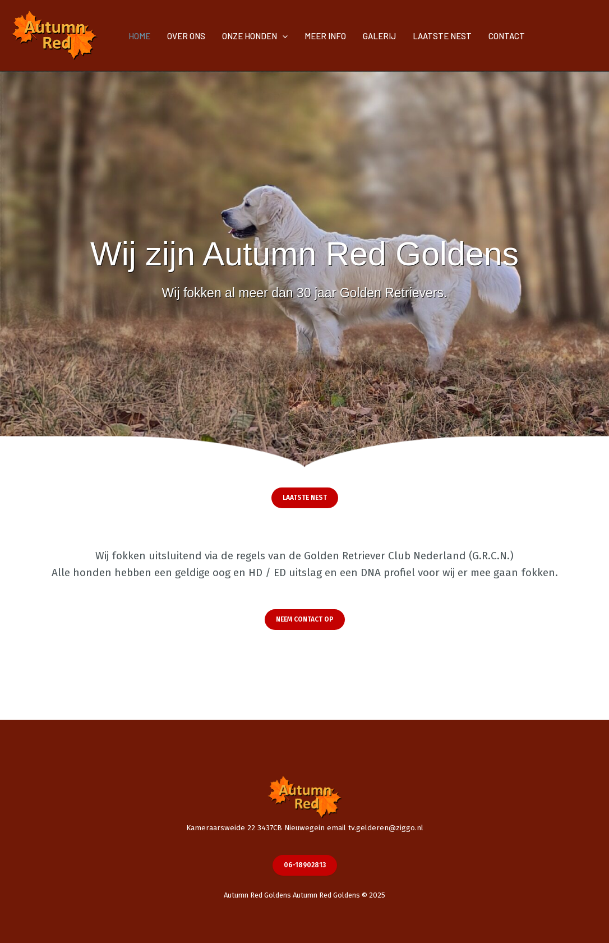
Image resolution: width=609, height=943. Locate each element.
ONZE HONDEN (255, 36)
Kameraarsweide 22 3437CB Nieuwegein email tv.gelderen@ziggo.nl (304, 828)
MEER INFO (325, 36)
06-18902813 (305, 865)
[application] (282, 36)
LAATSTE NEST (442, 36)
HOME (139, 36)
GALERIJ (379, 36)
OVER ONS (186, 36)
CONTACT (506, 36)
